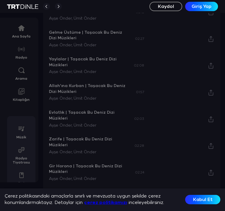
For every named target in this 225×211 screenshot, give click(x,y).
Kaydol (166, 6)
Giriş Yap (202, 6)
